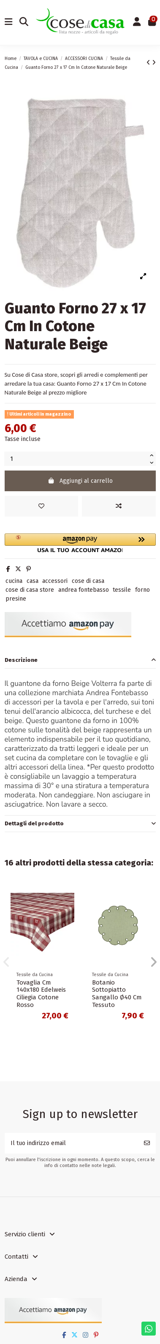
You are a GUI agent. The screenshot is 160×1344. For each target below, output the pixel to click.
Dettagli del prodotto (80, 823)
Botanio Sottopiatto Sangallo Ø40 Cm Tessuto (116, 994)
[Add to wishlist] (42, 506)
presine (15, 598)
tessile (122, 589)
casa (32, 581)
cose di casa (88, 581)
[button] (80, 542)
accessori (55, 581)
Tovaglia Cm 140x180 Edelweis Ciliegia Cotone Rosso (41, 994)
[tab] (80, 660)
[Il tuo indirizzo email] (71, 1143)
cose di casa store (29, 589)
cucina (13, 581)
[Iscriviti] (147, 1143)
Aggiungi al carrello (80, 480)
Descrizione (80, 660)
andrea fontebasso (83, 589)
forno (142, 589)
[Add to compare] (119, 506)
